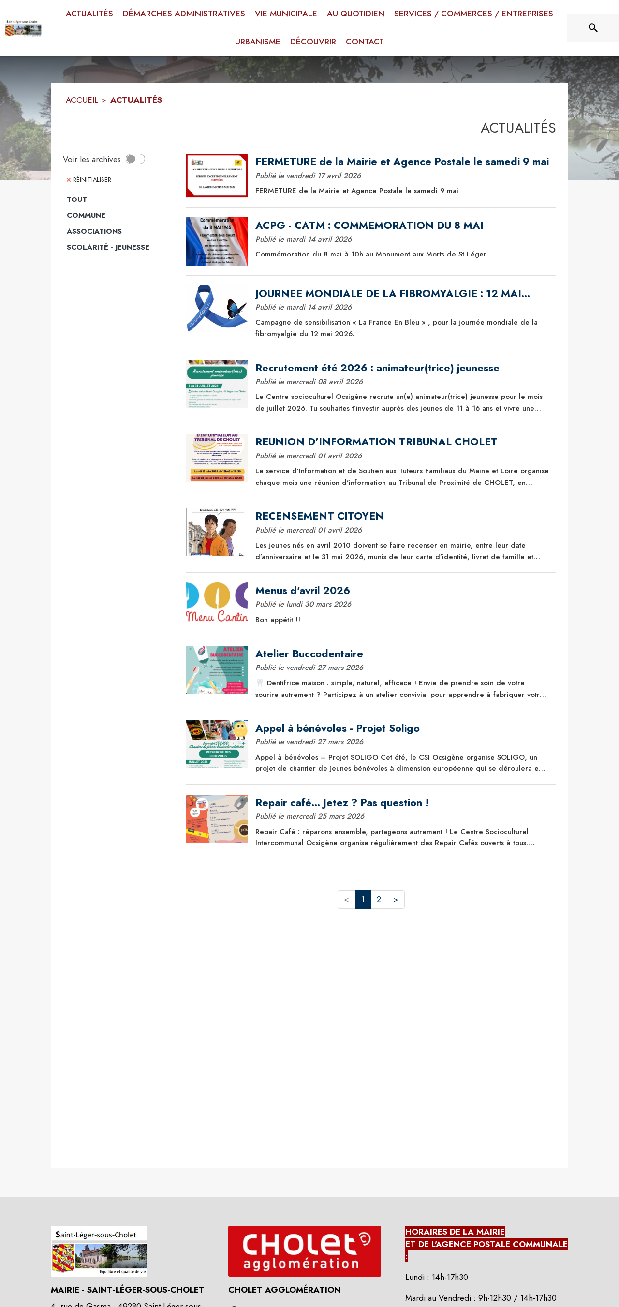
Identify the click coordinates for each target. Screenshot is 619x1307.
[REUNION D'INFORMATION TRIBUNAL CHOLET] (402, 442)
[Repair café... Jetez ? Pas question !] (402, 803)
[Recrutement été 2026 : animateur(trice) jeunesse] (402, 368)
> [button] (395, 899)
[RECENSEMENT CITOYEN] (402, 516)
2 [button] (379, 899)
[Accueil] (23, 28)
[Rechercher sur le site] (593, 28)
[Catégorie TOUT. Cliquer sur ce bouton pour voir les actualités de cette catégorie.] (120, 200)
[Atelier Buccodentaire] (402, 654)
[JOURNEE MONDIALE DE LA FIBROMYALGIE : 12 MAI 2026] (402, 293)
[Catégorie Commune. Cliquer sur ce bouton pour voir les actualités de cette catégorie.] (120, 216)
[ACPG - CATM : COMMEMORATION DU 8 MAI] (402, 225)
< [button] (346, 899)
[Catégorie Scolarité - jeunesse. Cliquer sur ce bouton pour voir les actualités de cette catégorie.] (120, 248)
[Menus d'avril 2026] (402, 590)
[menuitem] (89, 14)
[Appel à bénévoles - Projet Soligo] (402, 728)
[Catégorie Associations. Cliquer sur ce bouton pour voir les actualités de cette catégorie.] (120, 232)
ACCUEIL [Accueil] (82, 100)
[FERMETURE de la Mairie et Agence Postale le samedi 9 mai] (402, 162)
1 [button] (363, 899)
